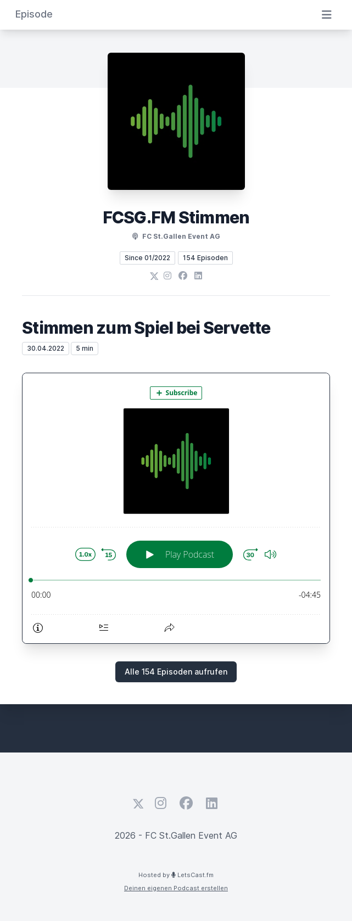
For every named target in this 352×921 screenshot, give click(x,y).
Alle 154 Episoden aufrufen (176, 671)
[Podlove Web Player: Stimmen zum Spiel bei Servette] (176, 508)
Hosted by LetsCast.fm (176, 875)
